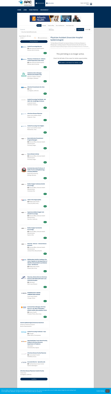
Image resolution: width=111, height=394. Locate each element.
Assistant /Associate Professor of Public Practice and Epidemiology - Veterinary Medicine (36, 169)
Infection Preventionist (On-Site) (35, 87)
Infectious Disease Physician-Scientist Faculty (32, 371)
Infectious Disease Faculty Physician (36, 353)
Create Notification (42, 38)
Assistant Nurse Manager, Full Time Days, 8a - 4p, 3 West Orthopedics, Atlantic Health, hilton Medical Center (37, 308)
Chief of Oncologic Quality (34, 199)
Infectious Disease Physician (34, 113)
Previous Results (34, 41)
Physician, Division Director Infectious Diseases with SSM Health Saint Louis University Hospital (37, 278)
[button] (87, 29)
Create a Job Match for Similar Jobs (70, 62)
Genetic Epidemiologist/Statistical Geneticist (32, 322)
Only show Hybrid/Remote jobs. (29, 32)
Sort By (21, 38)
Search (39, 25)
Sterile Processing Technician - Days (36, 331)
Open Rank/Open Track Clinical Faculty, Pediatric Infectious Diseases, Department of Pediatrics (37, 342)
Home (19, 10)
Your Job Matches (60, 25)
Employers (50, 3)
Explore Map (51, 25)
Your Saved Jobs (70, 25)
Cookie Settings (100, 391)
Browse (44, 25)
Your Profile (33, 10)
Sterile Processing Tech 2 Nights (35, 125)
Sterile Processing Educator (34, 46)
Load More (33, 379)
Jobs (25, 10)
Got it (107, 391)
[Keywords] (34, 29)
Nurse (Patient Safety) (33, 154)
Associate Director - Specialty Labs (36, 362)
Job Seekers (40, 3)
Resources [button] (44, 10)
